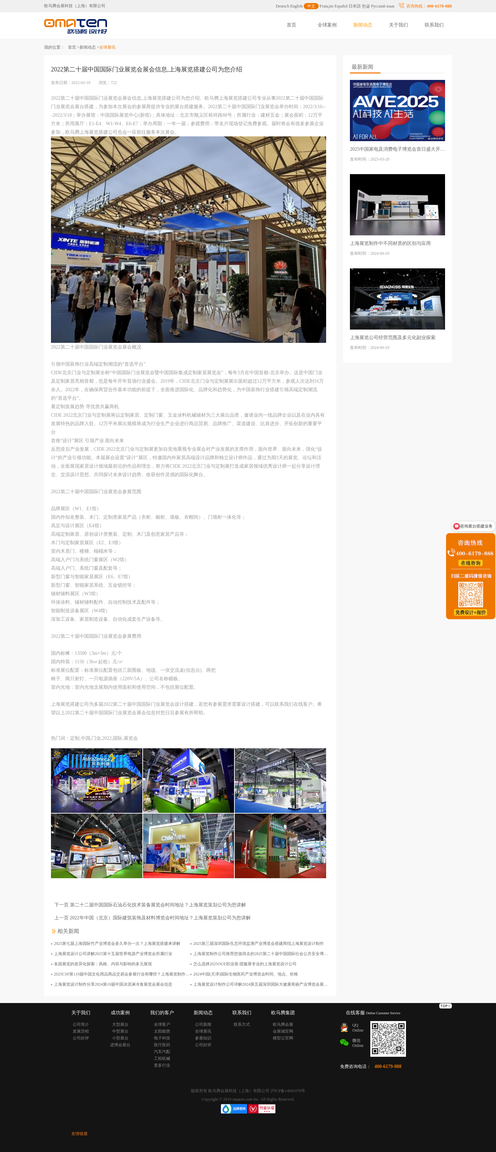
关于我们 (398, 25)
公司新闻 (203, 1024)
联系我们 (434, 25)
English (296, 6)
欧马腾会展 (283, 1024)
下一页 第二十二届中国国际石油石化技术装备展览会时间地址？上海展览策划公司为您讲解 (150, 904)
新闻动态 (362, 25)
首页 (291, 25)
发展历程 (81, 1031)
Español (341, 6)
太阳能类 (162, 1031)
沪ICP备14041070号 (287, 1090)
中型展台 (120, 1031)
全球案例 (327, 25)
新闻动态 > (89, 47)
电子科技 (162, 1038)
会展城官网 (283, 1031)
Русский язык (382, 6)
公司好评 (81, 1038)
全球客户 (162, 1024)
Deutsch (282, 6)
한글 (366, 6)
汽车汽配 (162, 1051)
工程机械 (162, 1058)
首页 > (73, 47)
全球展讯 (203, 1031)
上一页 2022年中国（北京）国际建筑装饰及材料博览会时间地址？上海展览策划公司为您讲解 (152, 917)
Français (327, 6)
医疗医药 (162, 1044)
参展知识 (203, 1038)
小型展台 (120, 1038)
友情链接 (79, 1133)
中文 (311, 6)
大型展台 (120, 1024)
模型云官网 (283, 1038)
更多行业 (162, 1065)
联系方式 (242, 1024)
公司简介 (81, 1024)
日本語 (355, 6)
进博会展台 (120, 1044)
